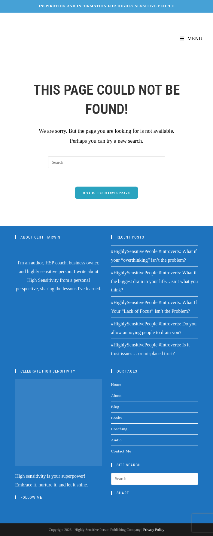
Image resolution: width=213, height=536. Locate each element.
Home (116, 384)
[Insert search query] (106, 162)
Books (116, 418)
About (116, 395)
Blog (115, 406)
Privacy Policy (153, 530)
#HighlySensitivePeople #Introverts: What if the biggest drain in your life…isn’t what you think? (154, 281)
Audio (116, 440)
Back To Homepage (106, 192)
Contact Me (121, 451)
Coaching (119, 429)
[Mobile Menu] (191, 38)
